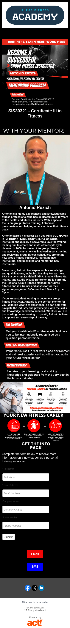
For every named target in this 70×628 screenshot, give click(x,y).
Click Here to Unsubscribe (35, 602)
